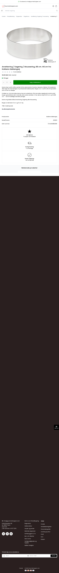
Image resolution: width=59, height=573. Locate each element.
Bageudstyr (28, 523)
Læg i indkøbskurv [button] (35, 82)
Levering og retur (45, 532)
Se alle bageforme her (8, 109)
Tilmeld (53, 555)
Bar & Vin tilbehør (29, 536)
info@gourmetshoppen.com (12, 521)
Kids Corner (28, 538)
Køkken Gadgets (29, 545)
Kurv (42, 537)
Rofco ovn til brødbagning (32, 521)
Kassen (43, 539)
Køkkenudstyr (28, 526)
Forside (43, 524)
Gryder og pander (29, 528)
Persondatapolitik (45, 529)
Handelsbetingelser (46, 526)
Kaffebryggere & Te (30, 533)
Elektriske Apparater (30, 531)
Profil (42, 534)
